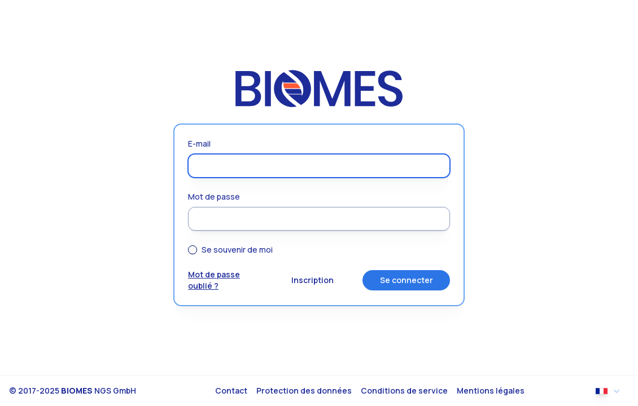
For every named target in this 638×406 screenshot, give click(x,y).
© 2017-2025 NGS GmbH (72, 390)
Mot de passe (214, 196)
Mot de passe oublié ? (214, 280)
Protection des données (304, 390)
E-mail (199, 143)
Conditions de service (404, 390)
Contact (231, 390)
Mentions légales (491, 390)
